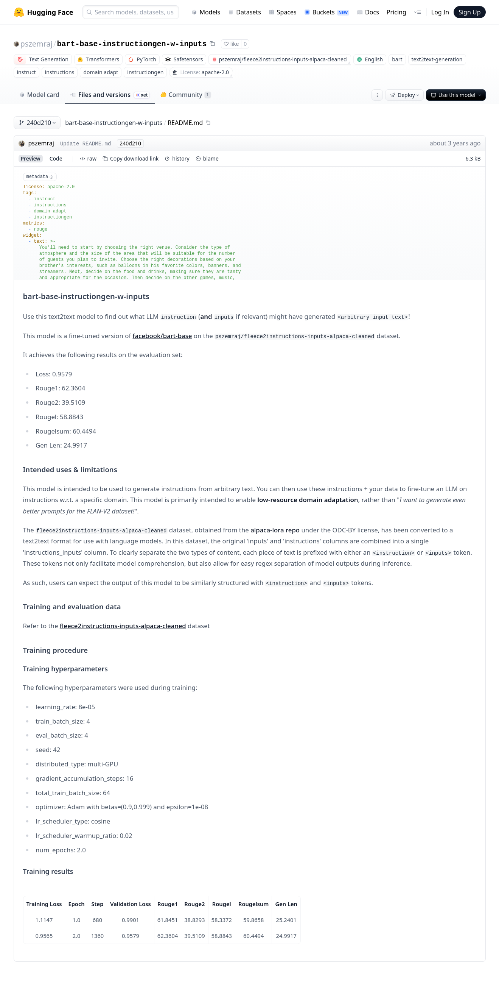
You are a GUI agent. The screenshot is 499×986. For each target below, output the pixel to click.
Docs (368, 12)
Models (205, 12)
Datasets (244, 12)
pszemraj (36, 44)
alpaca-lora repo (275, 530)
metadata (39, 176)
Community (185, 94)
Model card (39, 94)
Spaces (283, 12)
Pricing (396, 12)
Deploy (405, 94)
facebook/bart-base (162, 335)
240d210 (38, 123)
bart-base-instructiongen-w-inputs (132, 44)
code (56, 158)
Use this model (456, 94)
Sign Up (469, 12)
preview (30, 158)
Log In (440, 12)
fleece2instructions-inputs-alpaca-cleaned (123, 625)
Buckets (326, 12)
